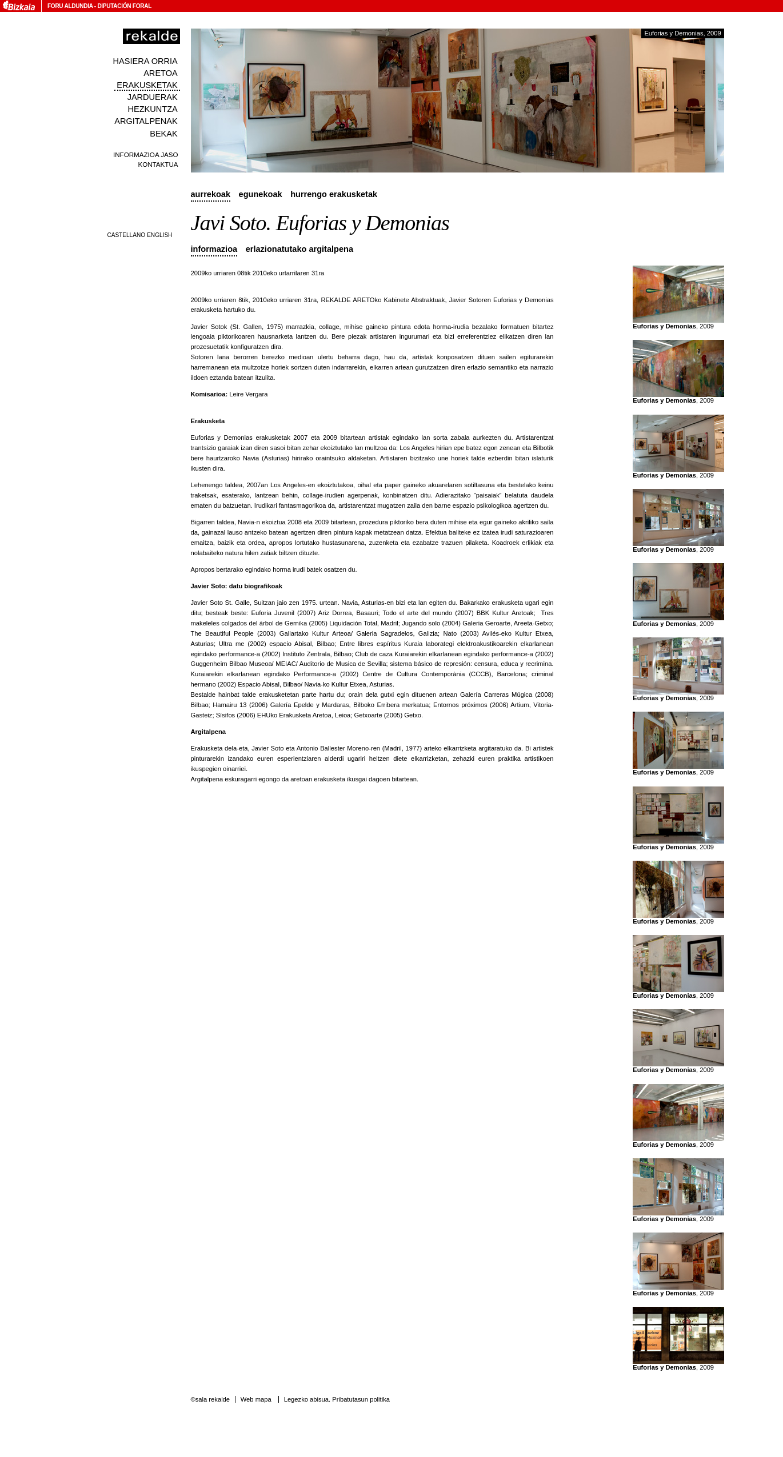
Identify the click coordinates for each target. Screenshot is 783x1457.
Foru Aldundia (70, 6)
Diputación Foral (124, 6)
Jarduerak (152, 97)
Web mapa (256, 1399)
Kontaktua (158, 164)
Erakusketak (147, 85)
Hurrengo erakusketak (333, 194)
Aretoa (160, 73)
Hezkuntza (152, 109)
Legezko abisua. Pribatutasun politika (337, 1399)
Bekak (164, 133)
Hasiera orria (145, 61)
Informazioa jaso (145, 154)
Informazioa (214, 249)
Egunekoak (260, 194)
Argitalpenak (145, 121)
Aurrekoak (211, 194)
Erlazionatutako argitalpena (299, 249)
